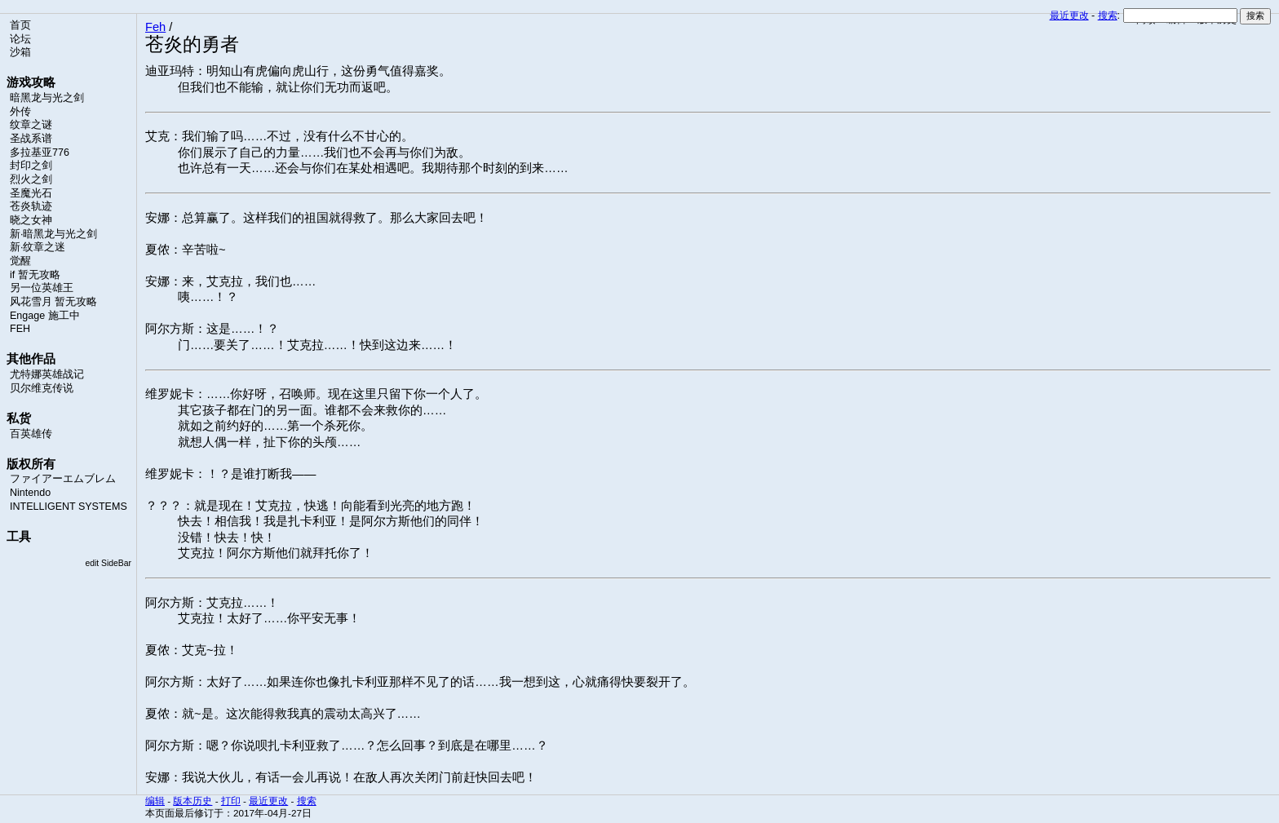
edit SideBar (108, 563)
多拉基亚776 (39, 152)
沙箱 (20, 52)
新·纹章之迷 (37, 247)
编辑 (155, 800)
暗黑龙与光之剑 (47, 98)
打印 (231, 800)
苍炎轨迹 (31, 206)
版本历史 (192, 800)
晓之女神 (31, 220)
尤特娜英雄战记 (47, 374)
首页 (20, 25)
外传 (20, 111)
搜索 (1107, 15)
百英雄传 (31, 434)
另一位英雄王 (41, 288)
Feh (155, 26)
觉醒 (20, 261)
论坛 (20, 39)
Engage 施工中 (45, 315)
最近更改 (1069, 15)
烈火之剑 (31, 179)
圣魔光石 (31, 193)
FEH (20, 328)
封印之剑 (31, 165)
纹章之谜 (31, 125)
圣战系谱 (31, 138)
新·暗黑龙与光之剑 (53, 234)
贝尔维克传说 (41, 388)
